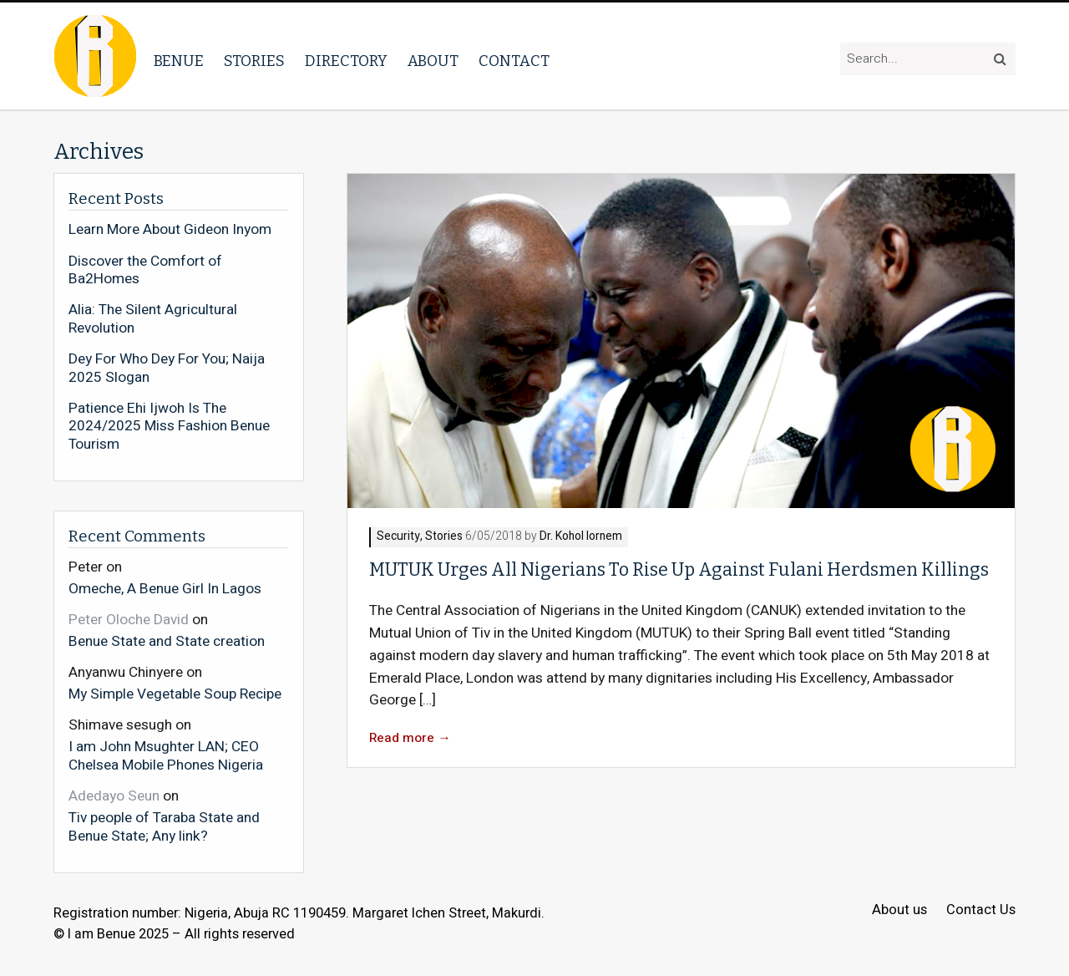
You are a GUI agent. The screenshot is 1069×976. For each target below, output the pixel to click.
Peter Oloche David (128, 619)
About (433, 61)
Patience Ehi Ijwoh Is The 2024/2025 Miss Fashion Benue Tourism (169, 426)
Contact (514, 61)
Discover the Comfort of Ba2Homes (145, 270)
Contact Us (981, 910)
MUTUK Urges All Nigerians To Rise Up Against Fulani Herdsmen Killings (679, 570)
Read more (410, 738)
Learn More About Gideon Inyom (169, 230)
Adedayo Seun (114, 795)
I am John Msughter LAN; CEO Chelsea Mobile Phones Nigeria (165, 755)
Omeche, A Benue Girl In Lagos (164, 588)
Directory (346, 61)
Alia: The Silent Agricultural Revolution (152, 319)
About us (899, 910)
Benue (179, 61)
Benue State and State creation (166, 641)
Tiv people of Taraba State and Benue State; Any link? (164, 826)
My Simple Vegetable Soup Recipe (174, 694)
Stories (254, 61)
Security (398, 537)
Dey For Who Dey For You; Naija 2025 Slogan (166, 368)
